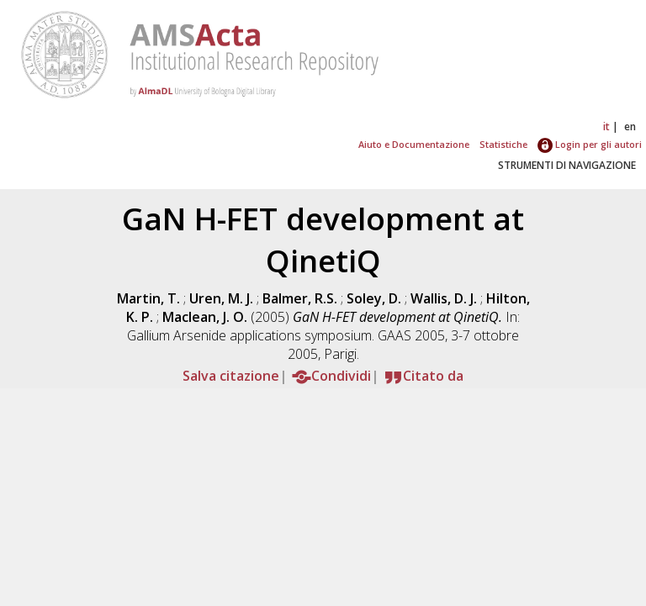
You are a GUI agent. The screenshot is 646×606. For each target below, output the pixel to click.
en (630, 126)
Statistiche (503, 144)
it (606, 126)
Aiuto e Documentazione (413, 144)
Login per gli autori (589, 144)
